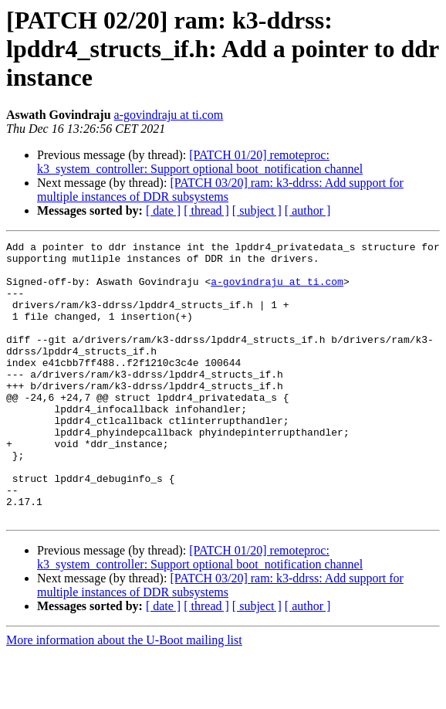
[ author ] (308, 210)
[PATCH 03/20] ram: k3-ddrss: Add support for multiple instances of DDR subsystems (220, 189)
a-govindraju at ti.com (169, 114)
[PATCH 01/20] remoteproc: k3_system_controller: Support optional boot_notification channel (200, 161)
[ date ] (163, 210)
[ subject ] (257, 210)
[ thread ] (206, 210)
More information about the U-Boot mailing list (124, 695)
